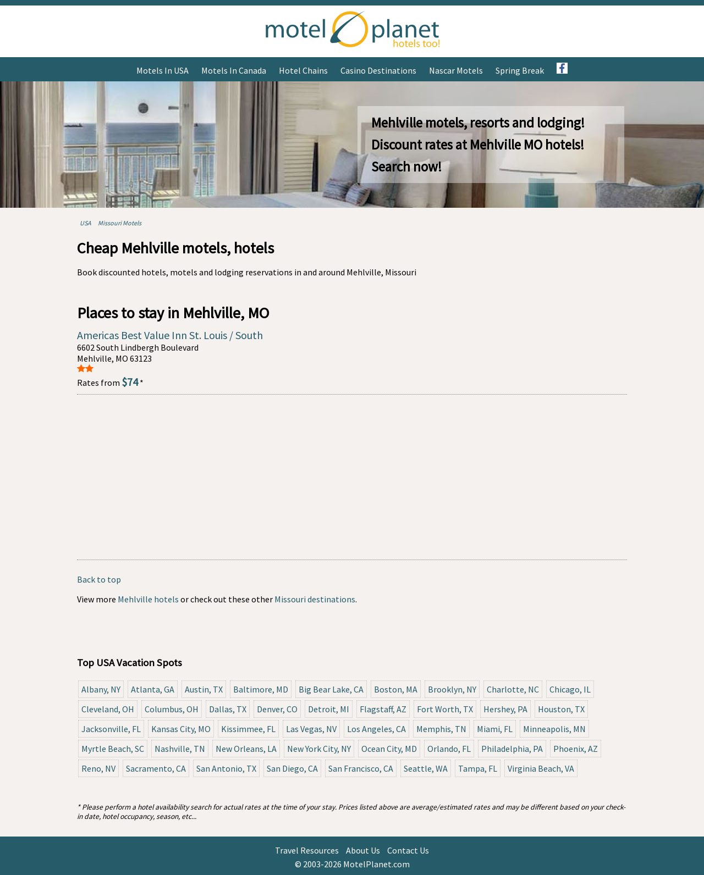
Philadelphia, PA (512, 748)
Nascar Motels (456, 70)
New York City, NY (319, 748)
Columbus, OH (172, 709)
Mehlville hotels (148, 599)
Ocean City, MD (389, 748)
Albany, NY (100, 689)
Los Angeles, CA (376, 728)
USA (85, 223)
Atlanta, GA (152, 689)
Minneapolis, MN (554, 728)
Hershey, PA (505, 709)
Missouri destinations (314, 599)
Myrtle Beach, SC (112, 748)
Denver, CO (277, 709)
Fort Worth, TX (445, 709)
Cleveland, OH (107, 709)
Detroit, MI (328, 709)
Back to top (99, 579)
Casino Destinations (378, 70)
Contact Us (408, 850)
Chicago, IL (570, 689)
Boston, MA (395, 689)
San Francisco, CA (360, 768)
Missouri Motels (119, 223)
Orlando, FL (449, 748)
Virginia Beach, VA (541, 768)
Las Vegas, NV (311, 728)
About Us (363, 850)
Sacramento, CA (156, 768)
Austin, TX (204, 689)
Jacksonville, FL (111, 728)
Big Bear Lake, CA (331, 689)
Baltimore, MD (260, 689)
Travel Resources (307, 850)
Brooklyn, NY (452, 689)
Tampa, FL (477, 768)
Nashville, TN (180, 748)
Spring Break (520, 70)
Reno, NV (98, 768)
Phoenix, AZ (575, 748)
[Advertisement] (352, 477)
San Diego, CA (292, 768)
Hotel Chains (303, 70)
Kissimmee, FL (248, 728)
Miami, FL (495, 728)
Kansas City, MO (181, 728)
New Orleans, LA (246, 748)
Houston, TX (561, 709)
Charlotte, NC (513, 689)
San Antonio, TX (226, 768)
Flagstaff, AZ (383, 709)
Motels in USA (162, 70)
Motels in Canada (233, 70)
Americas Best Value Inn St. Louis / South (170, 335)
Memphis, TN (441, 728)
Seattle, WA (426, 768)
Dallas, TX (227, 709)
